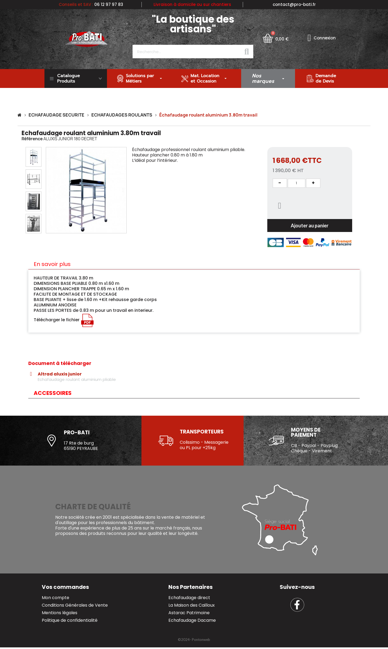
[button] (49, 190)
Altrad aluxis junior (60, 374)
